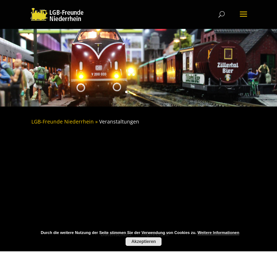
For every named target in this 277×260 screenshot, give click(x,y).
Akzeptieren (143, 241)
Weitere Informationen (218, 232)
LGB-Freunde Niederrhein (62, 121)
